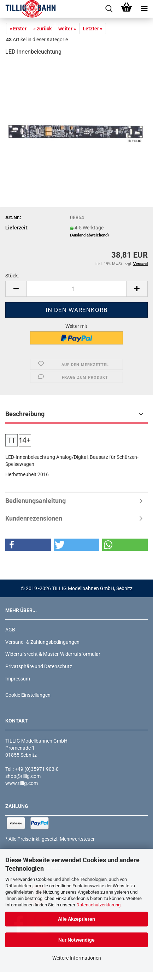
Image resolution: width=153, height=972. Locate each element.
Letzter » (92, 28)
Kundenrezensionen (33, 518)
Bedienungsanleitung (35, 500)
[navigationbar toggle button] (144, 9)
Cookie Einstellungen (28, 695)
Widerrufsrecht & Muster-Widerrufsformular (52, 654)
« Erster (18, 28)
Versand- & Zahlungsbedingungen (42, 642)
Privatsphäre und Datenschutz (38, 666)
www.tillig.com (21, 783)
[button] (16, 289)
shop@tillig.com (23, 776)
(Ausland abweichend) (89, 235)
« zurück (42, 28)
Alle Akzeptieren (76, 919)
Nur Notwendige (76, 940)
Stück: (12, 275)
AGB (10, 629)
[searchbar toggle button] (109, 9)
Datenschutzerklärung (98, 904)
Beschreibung (25, 414)
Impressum (17, 679)
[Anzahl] (76, 289)
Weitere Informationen (76, 958)
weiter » (67, 28)
